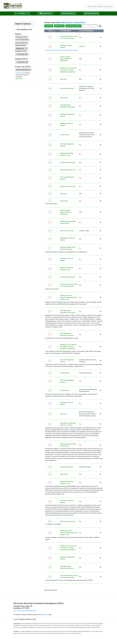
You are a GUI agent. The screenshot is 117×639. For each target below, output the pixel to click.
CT (50, 178)
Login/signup (19, 73)
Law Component (65, 31)
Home (89, 6)
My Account (108, 6)
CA (50, 37)
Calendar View (45, 13)
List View (22, 13)
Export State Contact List (91, 13)
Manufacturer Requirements (73, 22)
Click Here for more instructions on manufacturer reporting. (61, 50)
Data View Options (67, 13)
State (50, 31)
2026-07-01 (82, 46)
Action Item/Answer (86, 31)
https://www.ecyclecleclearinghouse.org (24, 610)
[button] (21, 37)
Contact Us (100, 6)
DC (50, 381)
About (94, 6)
